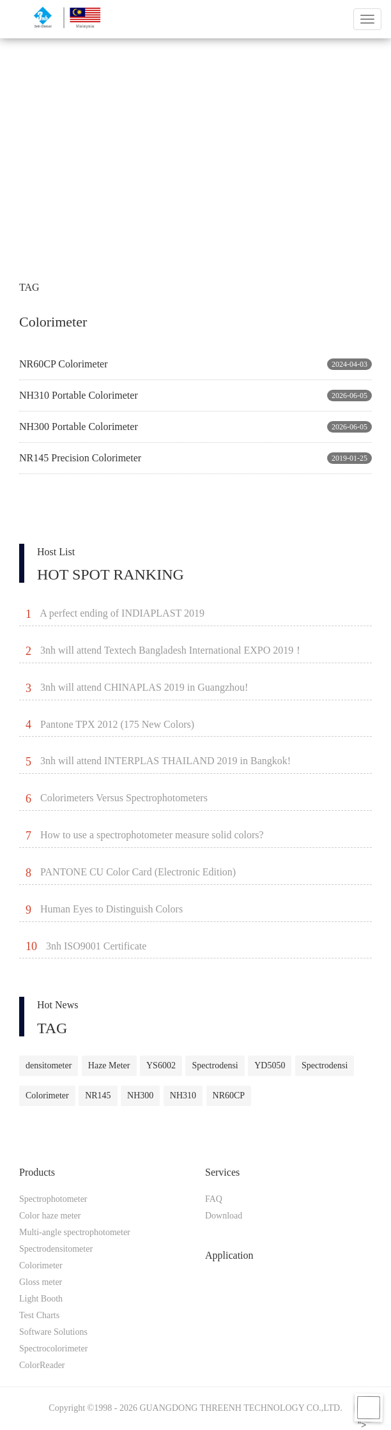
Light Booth (41, 1298)
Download (223, 1215)
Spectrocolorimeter (53, 1348)
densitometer (49, 1065)
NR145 (98, 1095)
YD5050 (269, 1065)
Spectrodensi (215, 1065)
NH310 (183, 1095)
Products (37, 1172)
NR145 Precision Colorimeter (80, 457)
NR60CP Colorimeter (63, 363)
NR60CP (229, 1095)
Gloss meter (40, 1282)
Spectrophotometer (53, 1199)
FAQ (213, 1199)
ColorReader (42, 1365)
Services (222, 1172)
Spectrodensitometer (56, 1249)
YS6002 (161, 1065)
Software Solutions (53, 1332)
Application (229, 1255)
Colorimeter (47, 1095)
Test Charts (39, 1315)
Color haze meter (49, 1215)
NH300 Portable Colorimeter (78, 426)
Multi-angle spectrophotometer (74, 1232)
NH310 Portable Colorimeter (78, 395)
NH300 (140, 1095)
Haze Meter (109, 1065)
